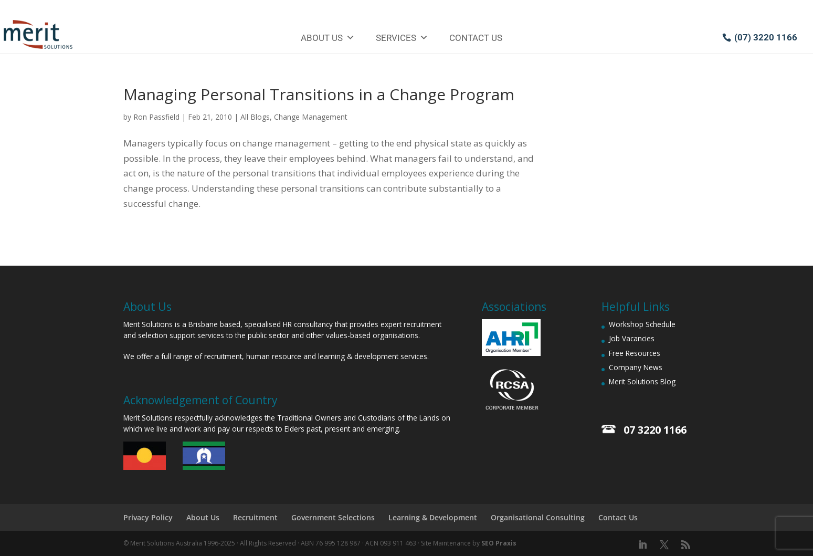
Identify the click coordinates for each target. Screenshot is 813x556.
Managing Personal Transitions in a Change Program (318, 94)
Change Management (310, 117)
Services (402, 37)
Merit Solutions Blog (642, 381)
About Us (328, 37)
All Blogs (255, 117)
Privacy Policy (148, 517)
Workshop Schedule (642, 324)
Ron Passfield (156, 117)
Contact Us (475, 38)
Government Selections (333, 517)
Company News (635, 367)
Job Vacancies (631, 338)
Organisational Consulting (538, 517)
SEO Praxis (498, 543)
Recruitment (255, 517)
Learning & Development (432, 517)
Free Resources (634, 353)
